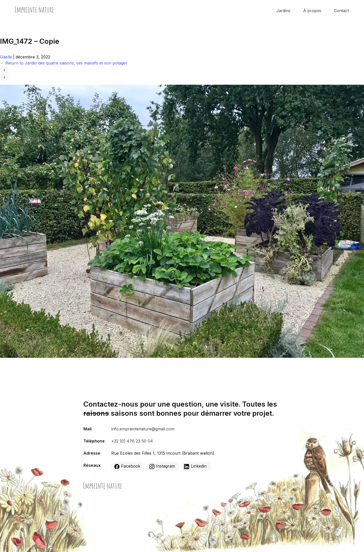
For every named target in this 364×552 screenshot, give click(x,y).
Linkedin (195, 466)
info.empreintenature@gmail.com (142, 428)
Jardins (283, 10)
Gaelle (6, 56)
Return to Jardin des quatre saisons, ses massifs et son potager (63, 62)
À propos (312, 10)
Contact (341, 10)
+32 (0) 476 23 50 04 (132, 441)
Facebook (127, 466)
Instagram (162, 466)
